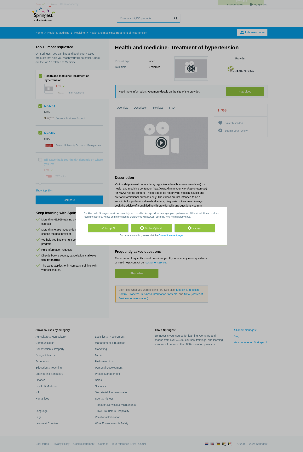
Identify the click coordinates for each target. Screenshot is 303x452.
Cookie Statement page (170, 235)
